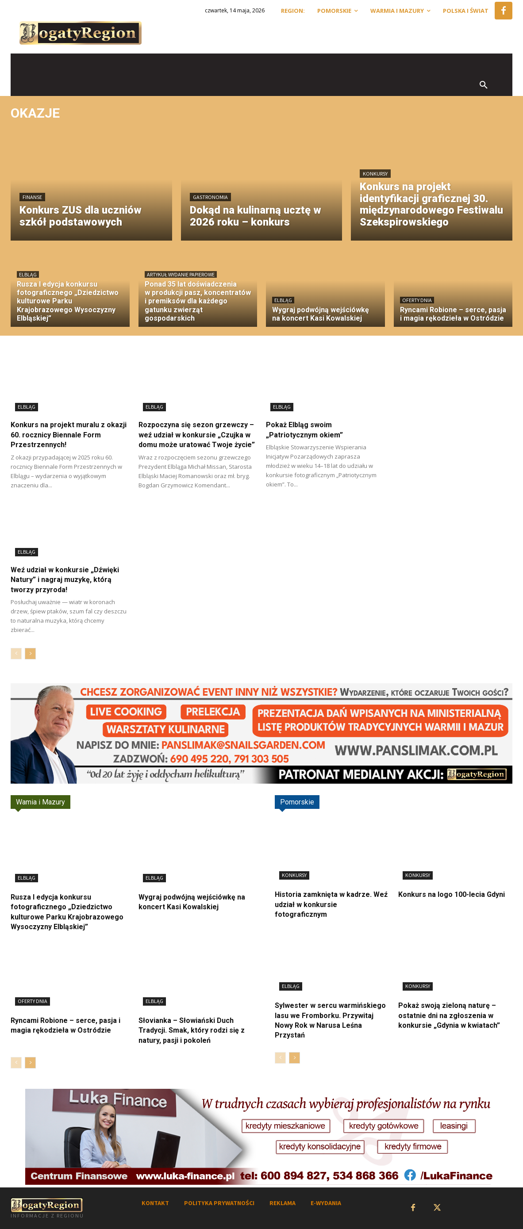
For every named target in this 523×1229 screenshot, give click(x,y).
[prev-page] (16, 653)
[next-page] (30, 653)
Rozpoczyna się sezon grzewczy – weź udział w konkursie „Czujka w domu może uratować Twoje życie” (196, 435)
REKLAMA (282, 1203)
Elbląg (28, 274)
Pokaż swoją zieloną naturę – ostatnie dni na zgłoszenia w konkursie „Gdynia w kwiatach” (449, 1015)
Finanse (32, 197)
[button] (483, 85)
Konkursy (375, 173)
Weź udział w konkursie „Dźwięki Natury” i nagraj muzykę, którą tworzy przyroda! (65, 580)
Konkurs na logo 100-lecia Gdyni (451, 894)
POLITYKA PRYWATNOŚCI (219, 1203)
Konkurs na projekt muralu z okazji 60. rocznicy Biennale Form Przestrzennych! (69, 435)
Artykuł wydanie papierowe (181, 274)
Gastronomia (210, 197)
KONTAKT (155, 1203)
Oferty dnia (417, 300)
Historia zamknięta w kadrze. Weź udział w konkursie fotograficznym (331, 904)
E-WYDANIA (326, 1203)
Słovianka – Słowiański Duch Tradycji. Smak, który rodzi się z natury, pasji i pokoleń (191, 1030)
